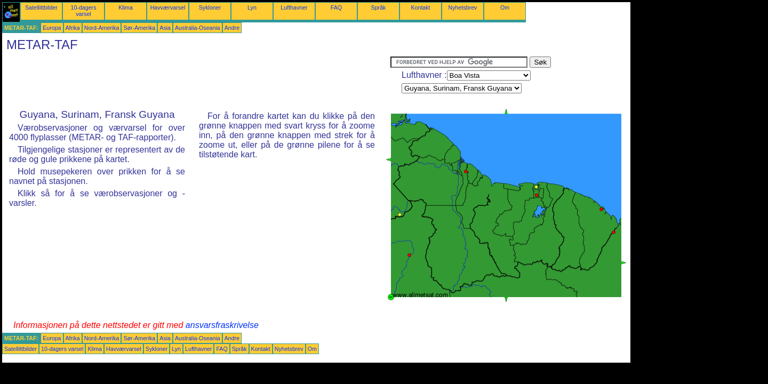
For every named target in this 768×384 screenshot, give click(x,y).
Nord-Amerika (101, 28)
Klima (125, 7)
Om (504, 7)
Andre (232, 28)
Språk (378, 7)
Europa (52, 28)
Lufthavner (294, 7)
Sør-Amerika (139, 28)
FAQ (336, 7)
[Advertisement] (196, 81)
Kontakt (420, 7)
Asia (165, 28)
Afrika (73, 28)
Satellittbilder (41, 7)
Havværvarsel (168, 7)
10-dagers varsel (84, 10)
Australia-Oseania (197, 28)
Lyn (252, 7)
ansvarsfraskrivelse (222, 325)
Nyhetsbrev (463, 7)
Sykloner (210, 7)
